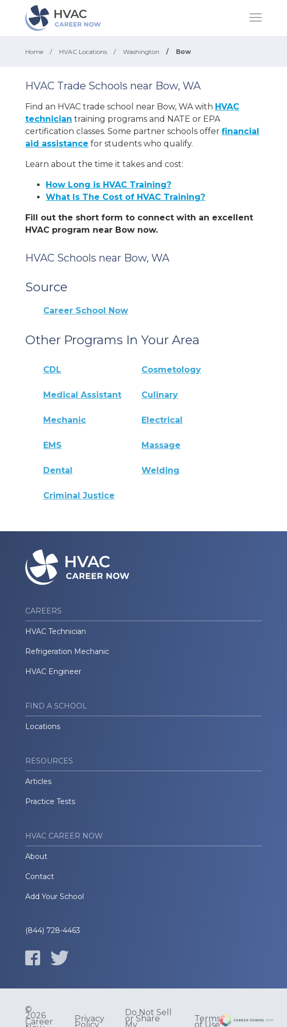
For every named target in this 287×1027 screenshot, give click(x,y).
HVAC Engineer (53, 671)
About (36, 856)
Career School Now (85, 310)
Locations (42, 726)
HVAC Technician (55, 631)
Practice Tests (50, 801)
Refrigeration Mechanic (67, 651)
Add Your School (54, 896)
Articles (38, 781)
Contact (39, 876)
